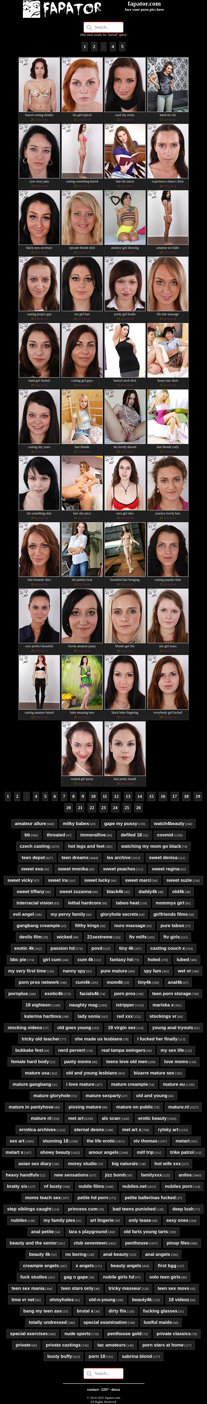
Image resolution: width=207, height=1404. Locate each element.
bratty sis (17, 1186)
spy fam (152, 971)
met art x (131, 1129)
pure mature (114, 971)
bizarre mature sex (154, 1073)
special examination (105, 1322)
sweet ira (58, 880)
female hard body (30, 1061)
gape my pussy (120, 823)
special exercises (29, 1333)
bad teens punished (134, 1209)
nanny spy (74, 971)
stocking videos (25, 1027)
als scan (111, 1118)
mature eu (174, 1084)
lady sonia (89, 1016)
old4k (178, 891)
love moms (176, 1061)
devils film (30, 937)
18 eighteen (38, 1005)
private (23, 1345)
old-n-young (102, 1299)
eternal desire (89, 1129)
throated (56, 834)
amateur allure (30, 823)
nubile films (91, 1186)
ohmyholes (62, 1299)
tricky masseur (125, 1288)
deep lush (183, 1209)
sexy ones (177, 1220)
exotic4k (53, 993)
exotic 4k (24, 948)
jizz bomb (115, 1175)
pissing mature (84, 1107)
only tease (140, 1220)
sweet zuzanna (76, 891)
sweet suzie (179, 880)
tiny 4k (126, 948)
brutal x (85, 1311)
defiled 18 (131, 834)
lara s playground (88, 1231)
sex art (17, 1141)
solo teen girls (164, 1277)
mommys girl (170, 903)
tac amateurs (111, 1345)
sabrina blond (137, 1356)
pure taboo (172, 925)
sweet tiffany (30, 891)
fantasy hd (121, 959)
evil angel (23, 914)
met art (76, 1118)
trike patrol (182, 1152)
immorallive (93, 834)
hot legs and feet (86, 846)
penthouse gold (125, 1333)
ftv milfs (138, 937)
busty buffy (59, 1356)
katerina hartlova (42, 1016)
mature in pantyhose (31, 1107)
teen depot (33, 857)
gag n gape (76, 1277)
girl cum (52, 959)
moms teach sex (43, 1197)
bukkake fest (29, 1050)
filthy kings (87, 925)
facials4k (89, 993)
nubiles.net (134, 1186)
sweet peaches (119, 868)
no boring (75, 1254)
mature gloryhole (52, 1095)
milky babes (76, 823)
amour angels (104, 1152)
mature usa (37, 1073)
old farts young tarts (146, 1231)
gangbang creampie (38, 925)
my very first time (27, 971)
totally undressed (48, 1322)
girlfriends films (170, 914)
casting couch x (167, 948)
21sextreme (100, 937)
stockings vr (163, 1016)
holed (154, 959)
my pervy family (68, 914)
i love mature (80, 1084)
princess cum (83, 1209)
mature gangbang (32, 1084)
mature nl (41, 1118)
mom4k (115, 982)
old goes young (74, 1027)
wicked (64, 937)
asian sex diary (34, 1163)
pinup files (178, 1243)
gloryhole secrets (119, 914)
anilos (185, 1175)
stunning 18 (55, 1141)
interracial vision (34, 903)
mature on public (134, 1107)
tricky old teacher (41, 1039)
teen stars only (77, 1288)
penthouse (136, 1243)
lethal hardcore (84, 903)
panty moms (77, 1061)
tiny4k (144, 982)
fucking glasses (160, 1311)
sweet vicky (20, 880)
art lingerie (102, 1220)
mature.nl (178, 1107)
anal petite (42, 1231)
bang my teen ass (42, 1311)
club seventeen (90, 1243)
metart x (14, 1152)
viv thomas (145, 1141)
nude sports (77, 1333)
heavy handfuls (22, 1175)
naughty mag (83, 1005)
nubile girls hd (118, 1277)
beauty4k (142, 1299)
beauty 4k (39, 1254)
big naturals (125, 1163)
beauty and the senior (33, 1243)
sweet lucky (97, 880)
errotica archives (37, 1129)
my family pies (59, 1220)
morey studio (82, 1163)
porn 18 (97, 1356)
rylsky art (168, 1129)
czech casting (35, 846)
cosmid (165, 834)
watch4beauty (169, 823)
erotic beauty (152, 1118)
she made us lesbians (98, 1039)
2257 (105, 1390)
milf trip (145, 1152)
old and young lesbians (91, 1073)
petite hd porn (93, 1197)
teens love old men (126, 1061)
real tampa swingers (123, 1050)
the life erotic (101, 1141)
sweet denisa (163, 857)
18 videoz (179, 1299)
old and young (151, 1095)
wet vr (184, 971)
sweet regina (166, 868)
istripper (125, 1005)
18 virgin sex (122, 1027)
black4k (115, 891)
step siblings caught (29, 1209)
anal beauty (116, 1254)
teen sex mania (28, 1288)
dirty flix (117, 1311)
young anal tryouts (172, 1027)
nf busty (53, 1186)
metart (182, 1141)
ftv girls (171, 937)
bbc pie (18, 959)
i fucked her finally (157, 1039)
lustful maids (158, 1322)
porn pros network (39, 982)
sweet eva (32, 868)
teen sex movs (173, 1288)
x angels (84, 1265)
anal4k (175, 982)
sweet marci (138, 880)
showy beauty (55, 1152)
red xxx (125, 1016)
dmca (115, 1390)
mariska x (163, 1005)
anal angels (157, 1254)
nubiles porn (178, 1186)
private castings (63, 1345)
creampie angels (41, 1265)
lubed (183, 959)
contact (93, 1390)
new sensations (71, 1175)
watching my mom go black (151, 846)
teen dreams (75, 857)
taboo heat (127, 903)
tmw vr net (23, 1299)
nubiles (19, 1220)
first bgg (167, 1265)
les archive (119, 857)
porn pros (124, 993)
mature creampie (129, 1084)
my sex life (172, 1050)
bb (27, 834)
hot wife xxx (167, 1163)
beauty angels (126, 1265)
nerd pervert (71, 1050)
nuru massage (129, 925)
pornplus (18, 993)
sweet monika (73, 868)
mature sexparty (103, 1095)
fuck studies (33, 1277)
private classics (174, 1333)
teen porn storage (171, 993)
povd (96, 948)
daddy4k (148, 891)
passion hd (63, 948)
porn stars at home (163, 1345)
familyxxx (151, 1175)
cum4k (82, 982)
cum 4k (86, 959)
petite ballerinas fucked (150, 1197)
